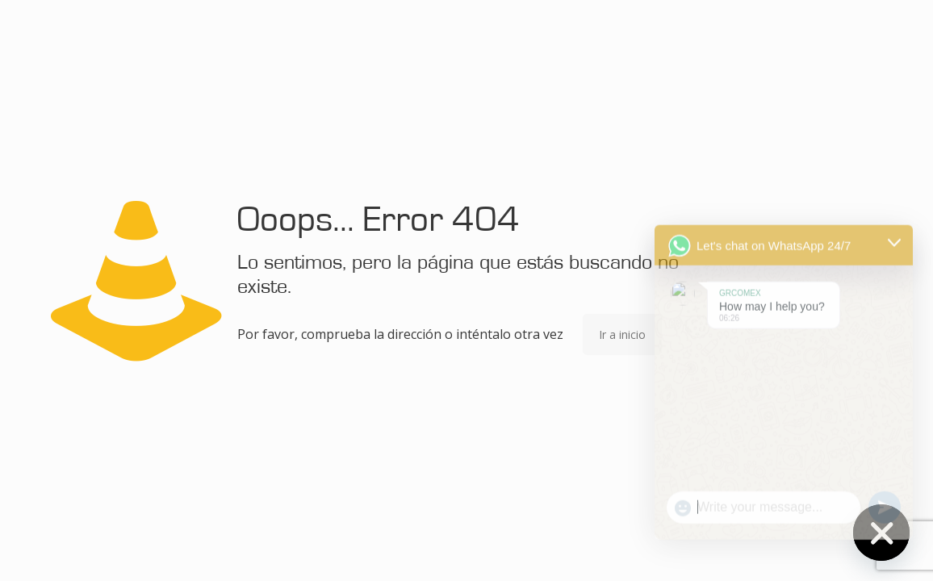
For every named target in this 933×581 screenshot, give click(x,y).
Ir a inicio (622, 334)
